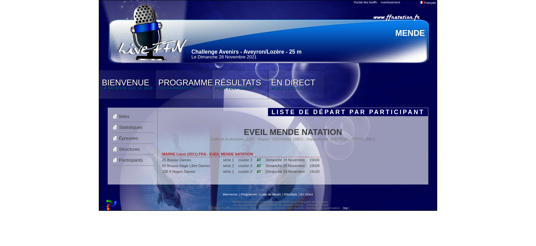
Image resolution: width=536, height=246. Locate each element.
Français (427, 2)
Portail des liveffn (365, 2)
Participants (131, 160)
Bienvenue (230, 194)
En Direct (306, 194)
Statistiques (131, 127)
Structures (129, 149)
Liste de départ (270, 194)
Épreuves (128, 138)
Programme (249, 194)
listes (124, 116)
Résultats (290, 194)
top (346, 208)
